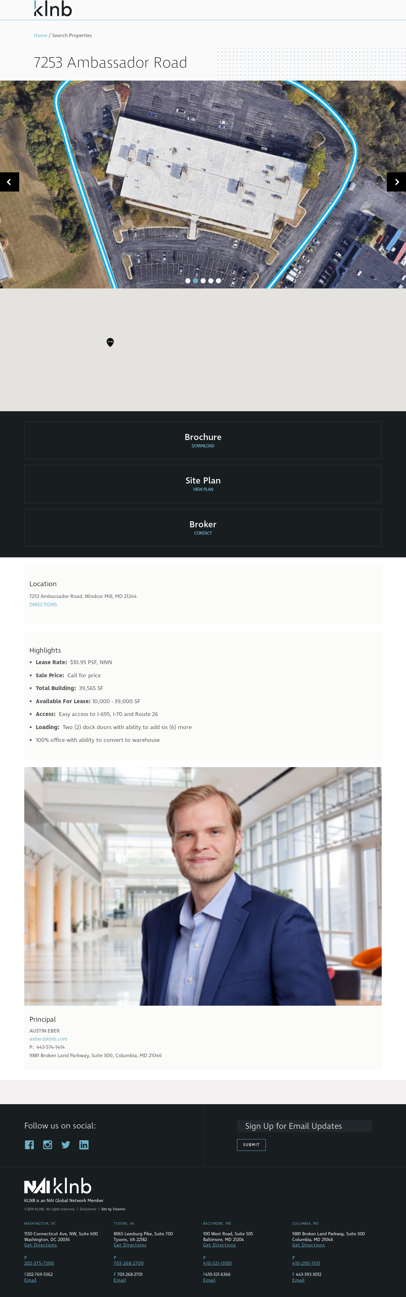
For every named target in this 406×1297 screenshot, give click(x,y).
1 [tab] (187, 280)
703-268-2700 (129, 1263)
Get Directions (40, 1245)
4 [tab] (210, 280)
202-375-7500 (39, 1263)
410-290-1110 (306, 1263)
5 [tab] (218, 280)
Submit (251, 1145)
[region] (203, 347)
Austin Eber (44, 1030)
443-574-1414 (50, 1047)
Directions (43, 604)
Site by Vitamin (113, 1209)
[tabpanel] (203, 184)
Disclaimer (88, 1209)
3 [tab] (203, 280)
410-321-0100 (217, 1263)
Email (30, 1280)
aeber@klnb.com (48, 1038)
